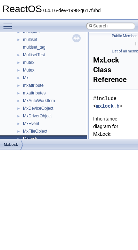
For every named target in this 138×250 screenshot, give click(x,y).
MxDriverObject (37, 116)
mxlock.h (107, 106)
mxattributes (34, 93)
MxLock (11, 144)
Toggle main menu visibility (9, 23)
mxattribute (33, 85)
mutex (28, 62)
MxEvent (31, 123)
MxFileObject (35, 131)
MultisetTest (34, 54)
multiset (30, 39)
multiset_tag (34, 47)
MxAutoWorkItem (39, 100)
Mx (26, 77)
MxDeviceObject (38, 108)
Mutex (28, 70)
